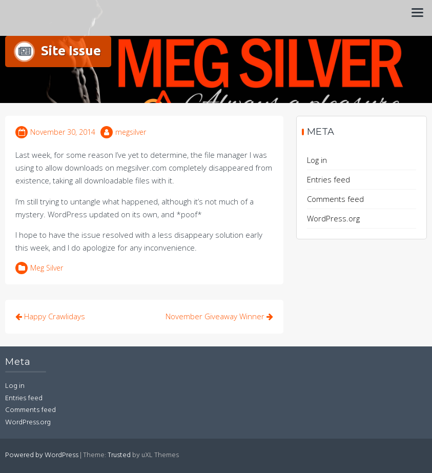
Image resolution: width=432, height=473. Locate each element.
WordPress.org (333, 218)
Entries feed (328, 179)
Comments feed (335, 199)
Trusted (119, 455)
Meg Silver (46, 268)
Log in (317, 160)
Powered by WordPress (41, 455)
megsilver (130, 132)
